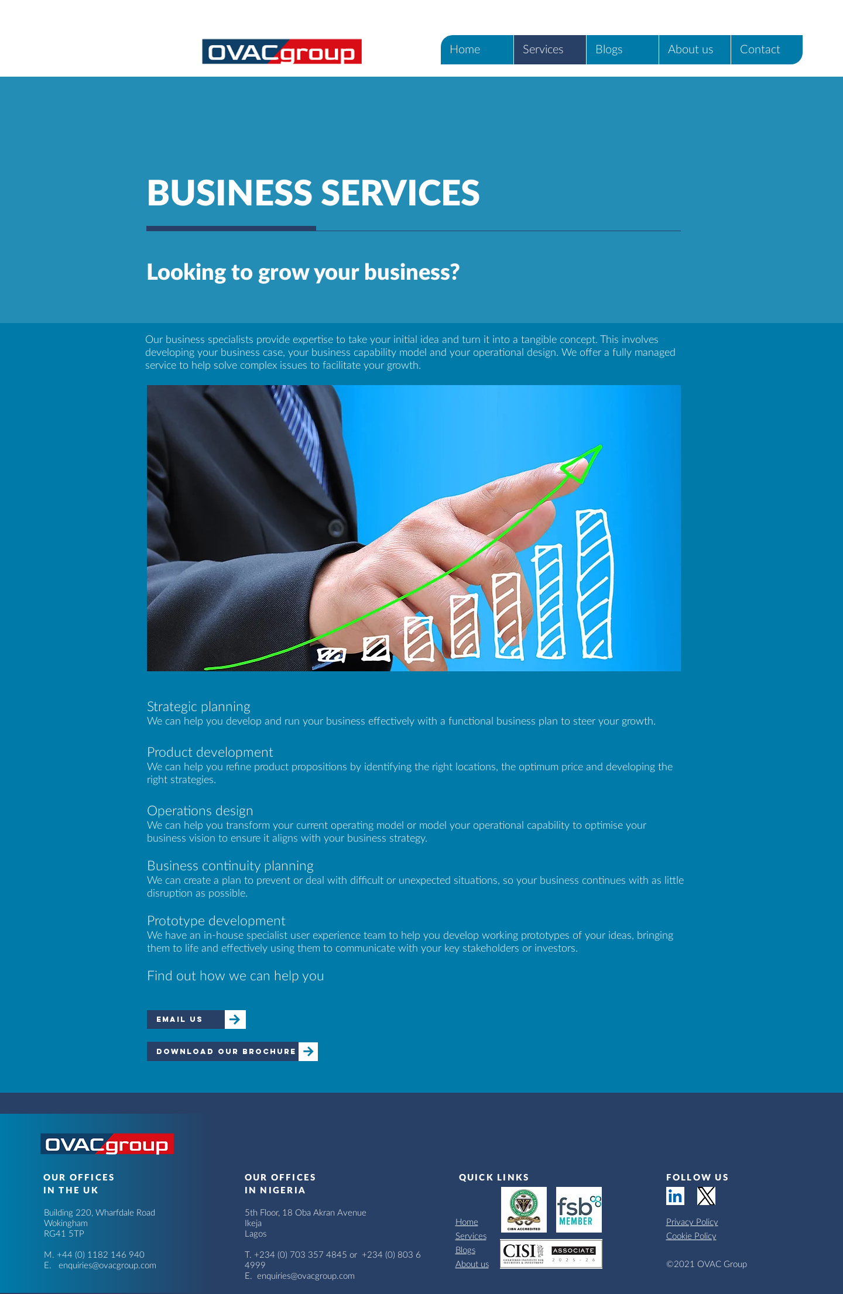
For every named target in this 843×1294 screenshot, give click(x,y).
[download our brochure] (223, 1051)
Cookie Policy (691, 1236)
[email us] (186, 1019)
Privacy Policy (692, 1222)
